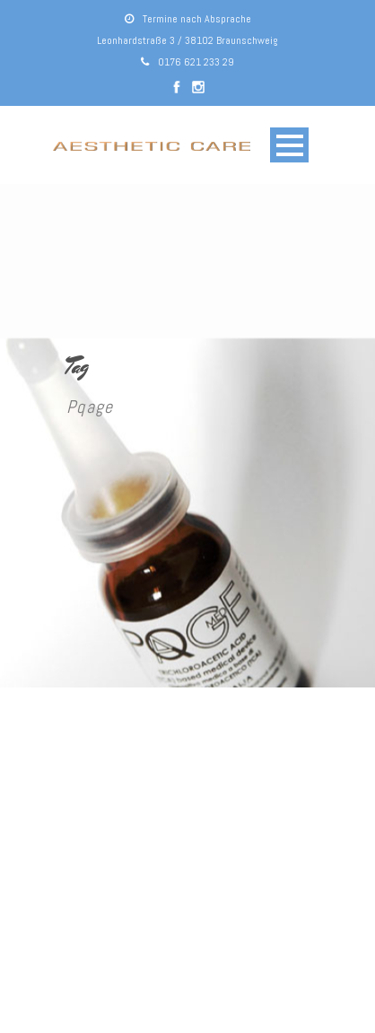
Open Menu (289, 144)
